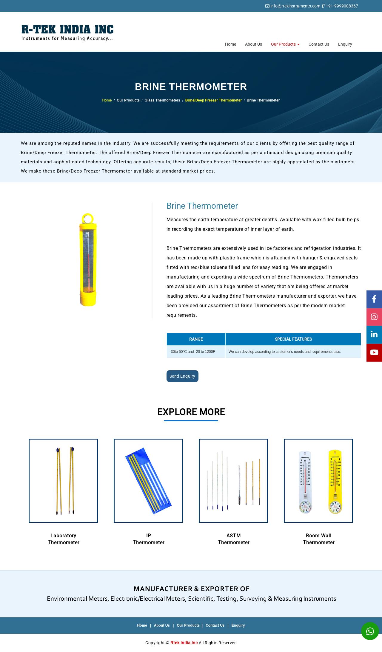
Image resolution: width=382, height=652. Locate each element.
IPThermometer (148, 490)
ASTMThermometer (233, 490)
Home (230, 44)
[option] (63, 491)
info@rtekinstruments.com (295, 6)
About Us (253, 44)
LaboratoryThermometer (63, 490)
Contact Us (319, 44)
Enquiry (345, 44)
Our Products (285, 44)
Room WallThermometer (318, 490)
